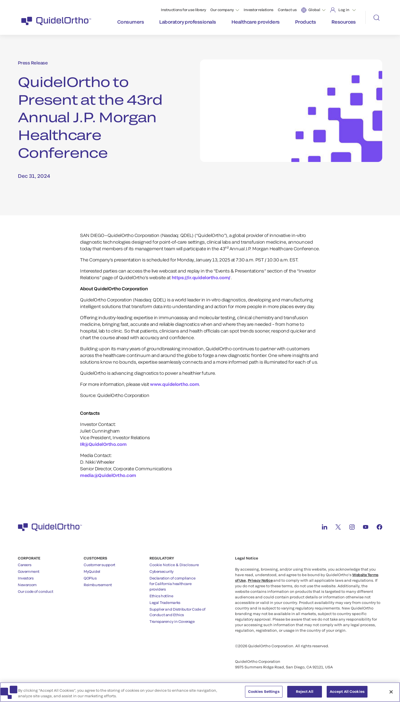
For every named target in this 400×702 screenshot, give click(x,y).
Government (28, 571)
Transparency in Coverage (172, 621)
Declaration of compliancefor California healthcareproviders (172, 583)
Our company (222, 10)
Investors (26, 578)
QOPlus (90, 578)
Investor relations (258, 10)
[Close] (391, 695)
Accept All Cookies (347, 695)
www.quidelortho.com (174, 384)
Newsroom (27, 585)
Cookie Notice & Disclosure (174, 565)
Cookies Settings (263, 695)
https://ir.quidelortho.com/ (201, 277)
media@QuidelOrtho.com (108, 475)
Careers (24, 565)
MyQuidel (92, 571)
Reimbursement (98, 585)
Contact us (287, 10)
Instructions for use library (183, 10)
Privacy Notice (260, 580)
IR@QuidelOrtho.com (103, 444)
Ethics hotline (161, 596)
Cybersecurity (161, 571)
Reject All (304, 695)
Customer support (99, 565)
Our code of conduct (35, 591)
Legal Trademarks (164, 602)
